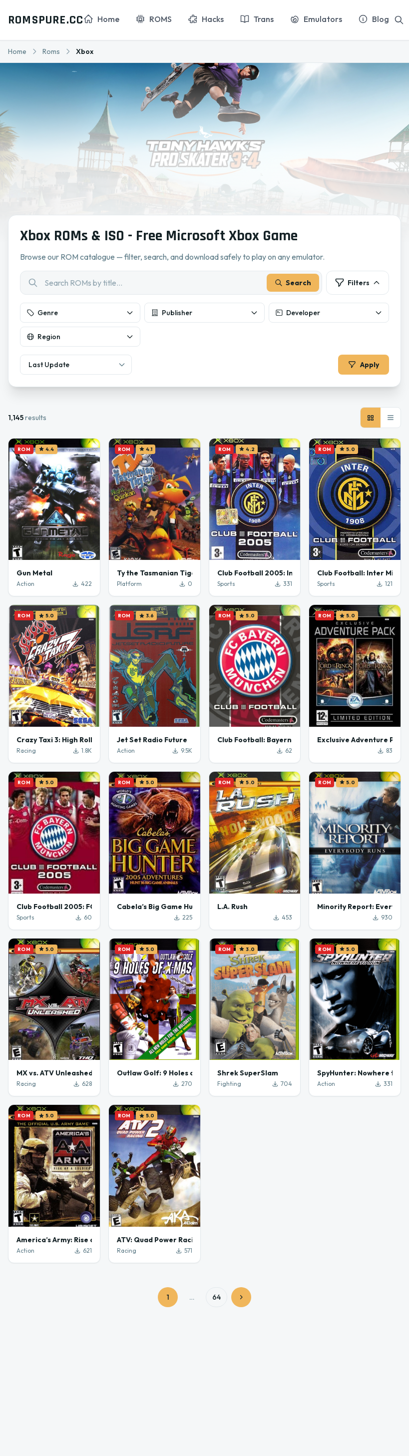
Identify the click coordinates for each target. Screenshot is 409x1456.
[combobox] (171, 283)
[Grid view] (371, 418)
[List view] (391, 418)
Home (17, 51)
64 (216, 1297)
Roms (51, 51)
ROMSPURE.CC (45, 19)
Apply (363, 365)
